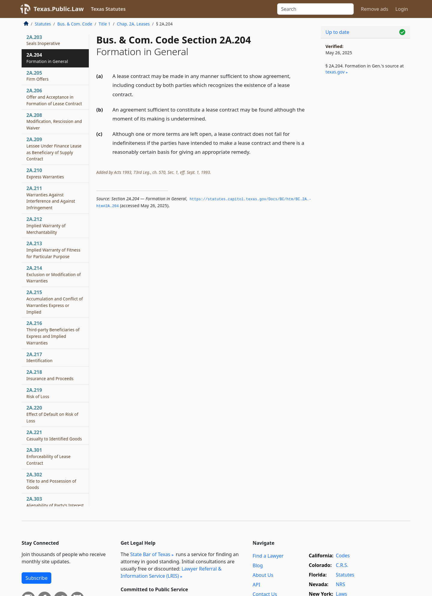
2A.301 (48, 456)
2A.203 (43, 40)
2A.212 (46, 225)
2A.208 (54, 121)
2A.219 (37, 393)
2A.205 (37, 76)
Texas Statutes (108, 9)
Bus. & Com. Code (74, 24)
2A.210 (45, 173)
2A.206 (54, 96)
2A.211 (50, 197)
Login (401, 9)
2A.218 (50, 375)
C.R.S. (342, 565)
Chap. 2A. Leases (133, 24)
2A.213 (53, 249)
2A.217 (39, 357)
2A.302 (51, 480)
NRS (340, 584)
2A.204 (47, 58)
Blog (258, 565)
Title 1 (105, 24)
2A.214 (53, 274)
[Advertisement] (365, 179)
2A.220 (52, 414)
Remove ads (374, 9)
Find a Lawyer (268, 556)
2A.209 (54, 149)
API (256, 584)
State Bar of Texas (150, 554)
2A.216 (53, 332)
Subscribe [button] (36, 578)
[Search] (315, 9)
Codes (343, 555)
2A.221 (54, 435)
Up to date (337, 32)
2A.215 (54, 301)
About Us (263, 575)
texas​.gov (335, 72)
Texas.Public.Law (59, 9)
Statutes (43, 24)
